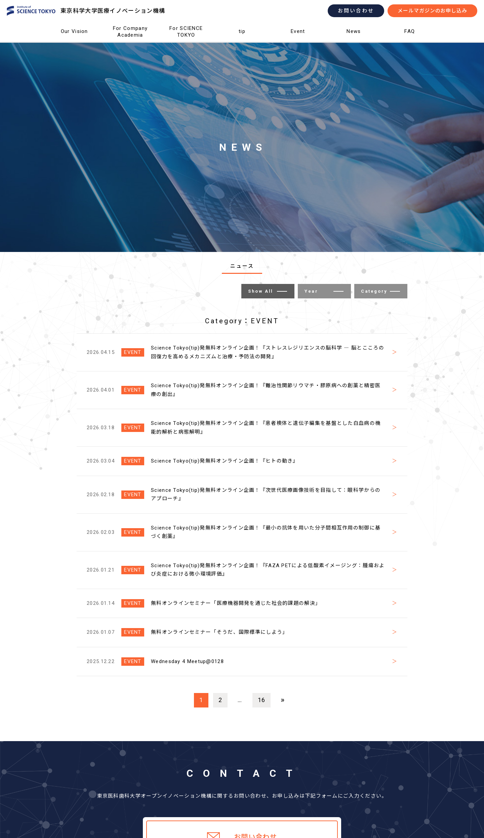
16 (262, 699)
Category (380, 291)
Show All (267, 291)
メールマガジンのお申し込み (432, 11)
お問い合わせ (356, 11)
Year (324, 291)
